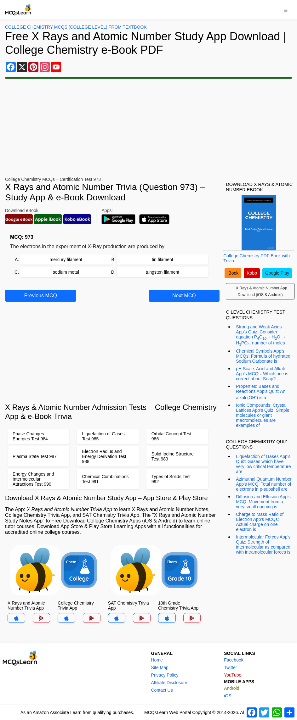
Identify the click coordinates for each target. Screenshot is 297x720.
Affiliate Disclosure (169, 682)
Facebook (233, 659)
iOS (227, 695)
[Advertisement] (148, 128)
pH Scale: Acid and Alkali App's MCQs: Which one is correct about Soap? (262, 373)
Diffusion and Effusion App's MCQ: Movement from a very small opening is (263, 501)
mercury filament (66, 259)
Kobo (252, 273)
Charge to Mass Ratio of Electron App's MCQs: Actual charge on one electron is (259, 522)
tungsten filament (163, 272)
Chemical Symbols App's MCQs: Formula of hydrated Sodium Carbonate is (263, 356)
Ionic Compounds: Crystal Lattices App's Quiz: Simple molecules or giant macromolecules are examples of (262, 415)
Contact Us (162, 690)
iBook (232, 273)
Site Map (159, 667)
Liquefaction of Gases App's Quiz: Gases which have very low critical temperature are (263, 464)
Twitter (230, 667)
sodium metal (66, 272)
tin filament (162, 259)
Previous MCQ (40, 295)
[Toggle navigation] (285, 9)
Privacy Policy (164, 675)
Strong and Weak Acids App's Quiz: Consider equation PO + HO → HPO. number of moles (261, 335)
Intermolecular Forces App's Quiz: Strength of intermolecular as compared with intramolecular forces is (263, 544)
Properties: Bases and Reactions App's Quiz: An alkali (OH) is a (260, 392)
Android (231, 688)
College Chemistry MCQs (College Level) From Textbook (76, 27)
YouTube (232, 675)
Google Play (277, 273)
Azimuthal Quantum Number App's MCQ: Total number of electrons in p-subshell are (264, 484)
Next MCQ (184, 295)
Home (157, 659)
